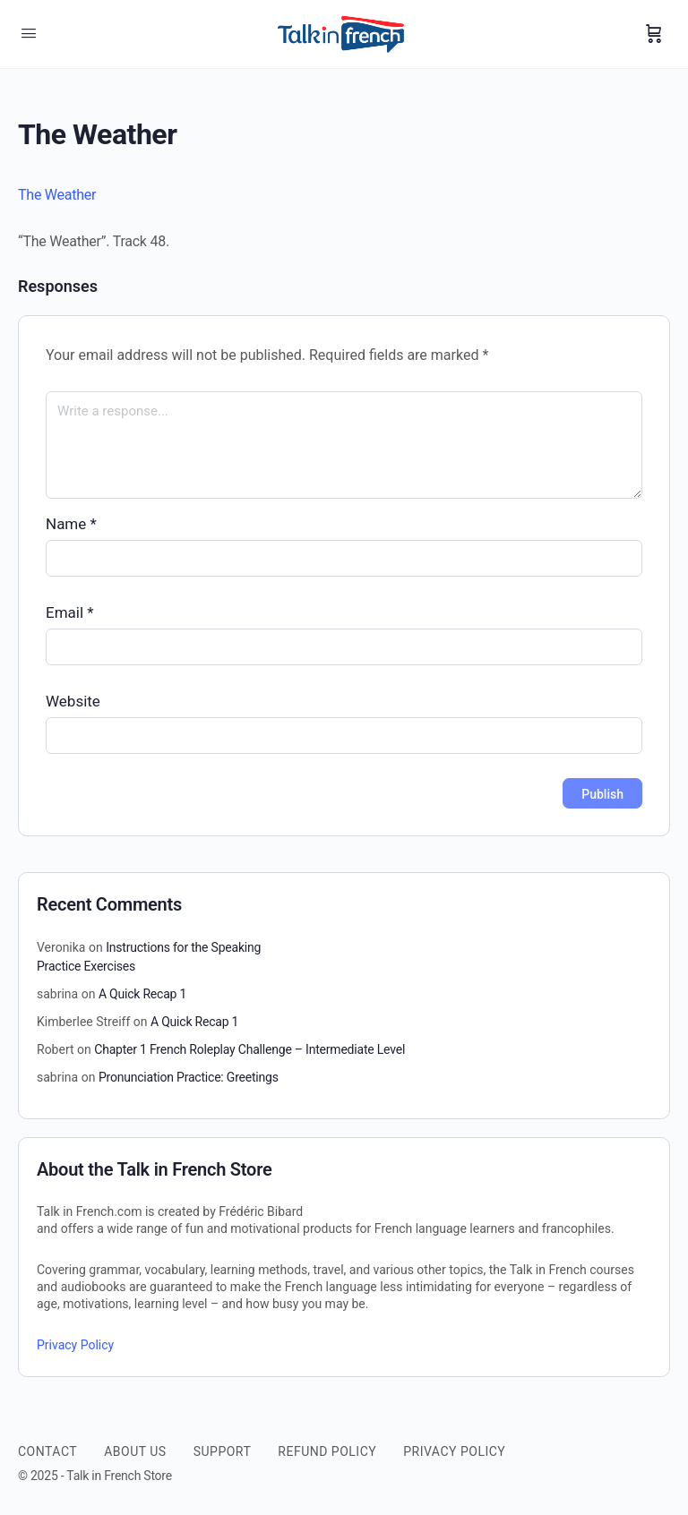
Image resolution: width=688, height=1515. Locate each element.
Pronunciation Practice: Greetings (189, 1077)
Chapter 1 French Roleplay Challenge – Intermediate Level (249, 1049)
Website (73, 701)
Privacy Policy (75, 1345)
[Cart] (654, 34)
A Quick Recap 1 (142, 994)
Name (71, 524)
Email (70, 612)
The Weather (57, 194)
